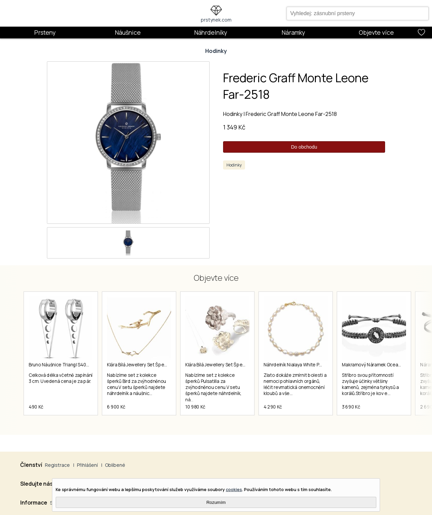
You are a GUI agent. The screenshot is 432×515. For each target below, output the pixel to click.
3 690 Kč (351, 407)
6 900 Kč (116, 407)
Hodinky (216, 51)
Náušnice (128, 32)
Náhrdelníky (210, 32)
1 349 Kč (234, 127)
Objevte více (376, 32)
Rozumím (215, 502)
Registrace (57, 465)
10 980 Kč (195, 407)
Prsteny (45, 32)
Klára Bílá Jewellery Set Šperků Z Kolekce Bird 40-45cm (164, 365)
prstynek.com (216, 20)
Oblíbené (115, 465)
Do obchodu (304, 147)
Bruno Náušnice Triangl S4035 (60, 365)
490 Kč (36, 407)
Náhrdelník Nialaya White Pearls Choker (305, 365)
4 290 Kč (273, 407)
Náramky (293, 32)
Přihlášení (87, 465)
